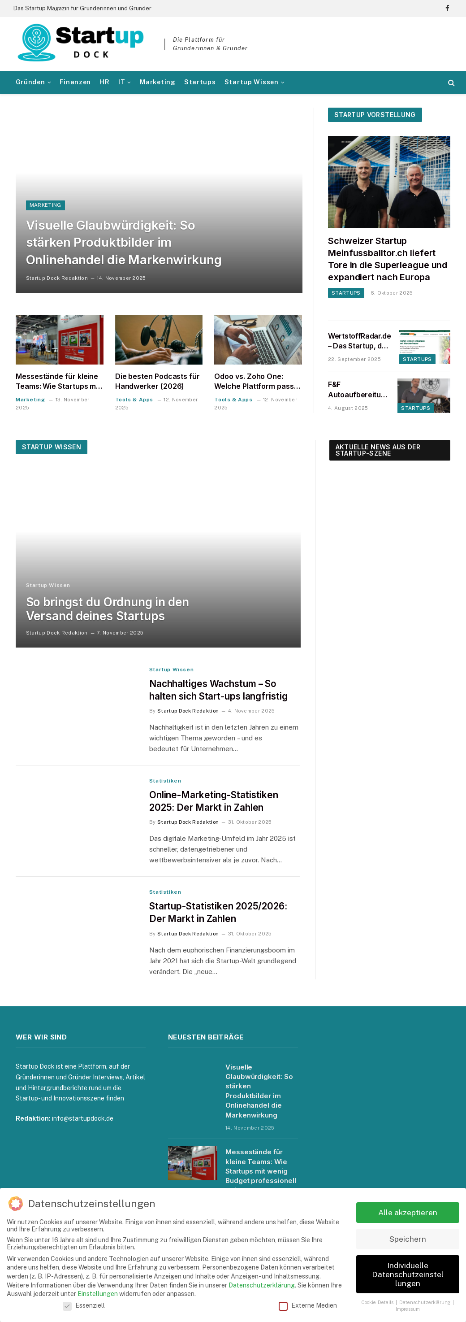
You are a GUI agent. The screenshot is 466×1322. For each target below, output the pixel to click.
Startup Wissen (251, 82)
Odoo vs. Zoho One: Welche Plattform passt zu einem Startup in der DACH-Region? (255, 381)
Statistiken (165, 781)
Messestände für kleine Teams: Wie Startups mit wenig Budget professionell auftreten (58, 381)
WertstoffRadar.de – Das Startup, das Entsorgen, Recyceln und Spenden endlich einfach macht (359, 341)
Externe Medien (308, 1305)
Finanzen (75, 82)
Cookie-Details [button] (378, 1302)
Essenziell (84, 1305)
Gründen (30, 82)
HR (104, 82)
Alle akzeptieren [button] (407, 1212)
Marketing (157, 82)
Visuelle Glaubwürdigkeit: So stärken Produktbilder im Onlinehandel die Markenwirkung (125, 241)
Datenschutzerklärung (262, 1285)
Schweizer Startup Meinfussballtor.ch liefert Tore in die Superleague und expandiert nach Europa (387, 259)
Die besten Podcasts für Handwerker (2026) (157, 381)
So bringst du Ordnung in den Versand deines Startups (107, 609)
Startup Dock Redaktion (57, 278)
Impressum (408, 1309)
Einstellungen (98, 1293)
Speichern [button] (407, 1239)
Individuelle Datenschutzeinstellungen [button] (408, 1274)
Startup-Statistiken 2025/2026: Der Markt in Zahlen (218, 913)
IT (121, 82)
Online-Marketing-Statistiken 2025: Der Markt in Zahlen (214, 802)
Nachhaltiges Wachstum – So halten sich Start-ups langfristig (219, 690)
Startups (200, 82)
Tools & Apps (134, 399)
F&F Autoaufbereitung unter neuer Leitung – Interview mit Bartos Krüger (358, 390)
